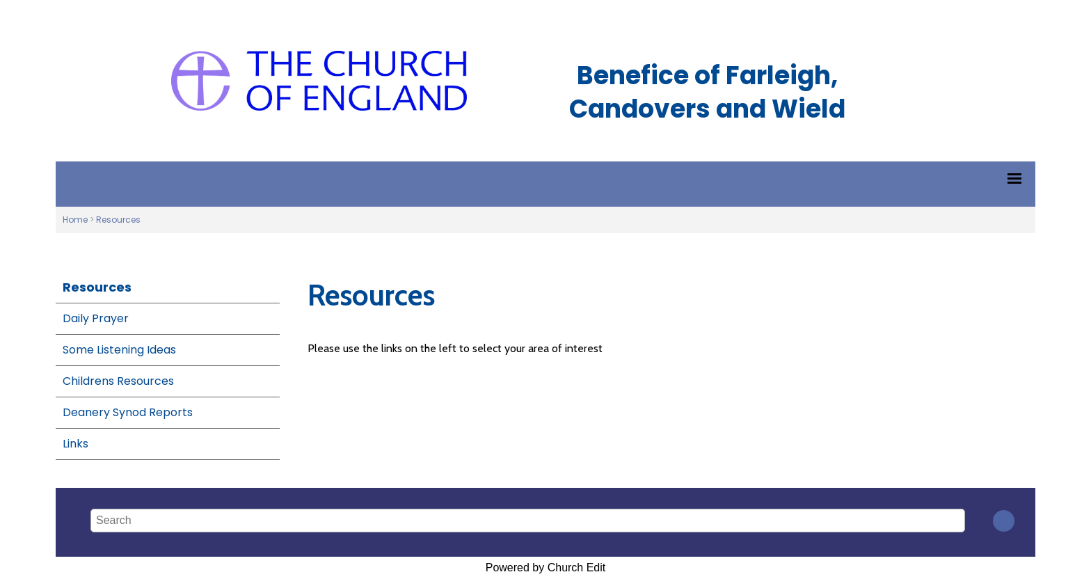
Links (75, 444)
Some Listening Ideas (119, 350)
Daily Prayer (96, 318)
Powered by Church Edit (546, 567)
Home (75, 219)
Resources (118, 219)
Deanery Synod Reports (128, 412)
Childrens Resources (118, 381)
